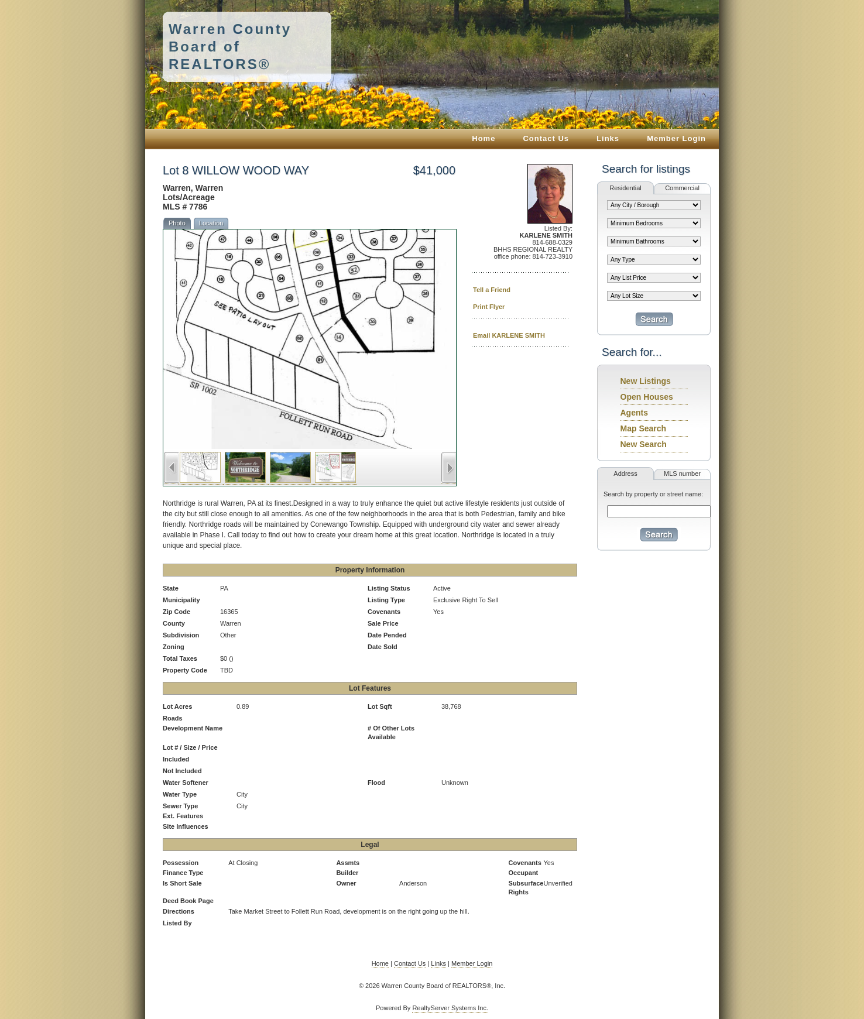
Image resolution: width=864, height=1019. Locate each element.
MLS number (682, 473)
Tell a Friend (491, 289)
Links (607, 138)
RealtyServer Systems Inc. (450, 1007)
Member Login (676, 138)
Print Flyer (489, 306)
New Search (643, 444)
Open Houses (646, 397)
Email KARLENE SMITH (509, 335)
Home (483, 138)
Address (625, 473)
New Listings (645, 381)
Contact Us (546, 138)
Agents (634, 412)
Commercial (682, 187)
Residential (625, 187)
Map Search (643, 428)
